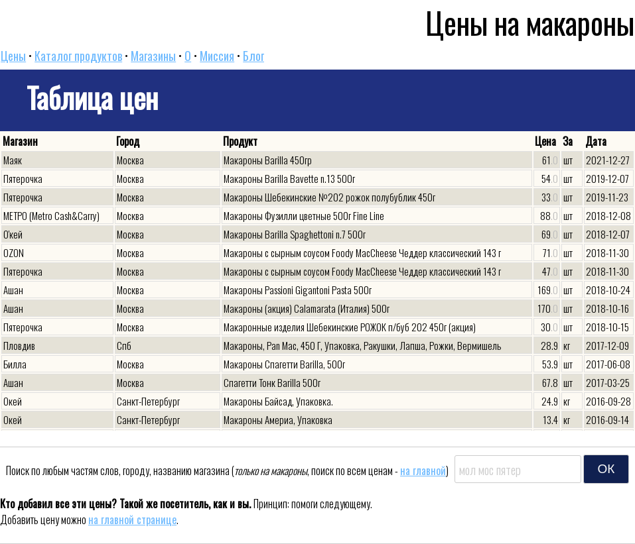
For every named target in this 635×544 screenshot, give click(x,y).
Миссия (217, 55)
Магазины (153, 55)
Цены (13, 55)
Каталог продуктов (78, 55)
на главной (423, 470)
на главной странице (132, 519)
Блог (253, 55)
